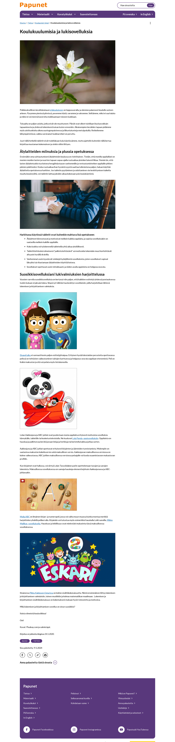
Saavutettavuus (88, 14)
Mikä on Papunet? (126, 693)
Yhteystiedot (124, 698)
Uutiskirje (122, 708)
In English (146, 14)
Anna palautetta (125, 703)
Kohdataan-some (79, 703)
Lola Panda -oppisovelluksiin (85, 438)
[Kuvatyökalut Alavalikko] (74, 14)
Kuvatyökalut (64, 14)
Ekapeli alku (25, 355)
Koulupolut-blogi (42, 23)
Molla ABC (25, 516)
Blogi (24, 641)
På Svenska (28, 712)
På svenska (129, 14)
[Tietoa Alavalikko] (32, 14)
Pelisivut (75, 693)
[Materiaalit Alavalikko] (52, 14)
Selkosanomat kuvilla (80, 698)
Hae (151, 5)
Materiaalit (43, 14)
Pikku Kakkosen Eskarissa (41, 593)
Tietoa (25, 14)
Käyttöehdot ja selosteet (129, 712)
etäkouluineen (56, 110)
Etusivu (23, 23)
